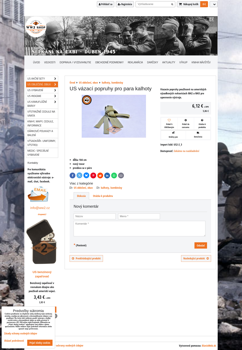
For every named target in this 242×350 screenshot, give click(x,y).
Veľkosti (49, 62)
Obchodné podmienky (109, 62)
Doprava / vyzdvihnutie (75, 62)
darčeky (152, 62)
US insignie (42, 96)
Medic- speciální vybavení (37, 153)
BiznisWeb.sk (209, 345)
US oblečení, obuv (83, 187)
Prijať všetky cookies (39, 343)
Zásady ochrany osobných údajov (65, 345)
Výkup (183, 62)
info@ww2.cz (40, 208)
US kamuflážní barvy (42, 104)
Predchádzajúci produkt (86, 258)
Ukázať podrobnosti (14, 340)
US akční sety (42, 78)
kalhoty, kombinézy (111, 187)
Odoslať (201, 245)
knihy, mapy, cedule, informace (40, 123)
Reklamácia (135, 62)
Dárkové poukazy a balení (40, 133)
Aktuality (168, 62)
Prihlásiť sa (105, 4)
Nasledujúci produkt (196, 258)
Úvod (36, 62)
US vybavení (42, 90)
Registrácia (125, 4)
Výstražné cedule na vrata (41, 113)
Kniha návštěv (201, 62)
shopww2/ (42, 214)
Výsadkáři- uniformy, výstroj (41, 143)
